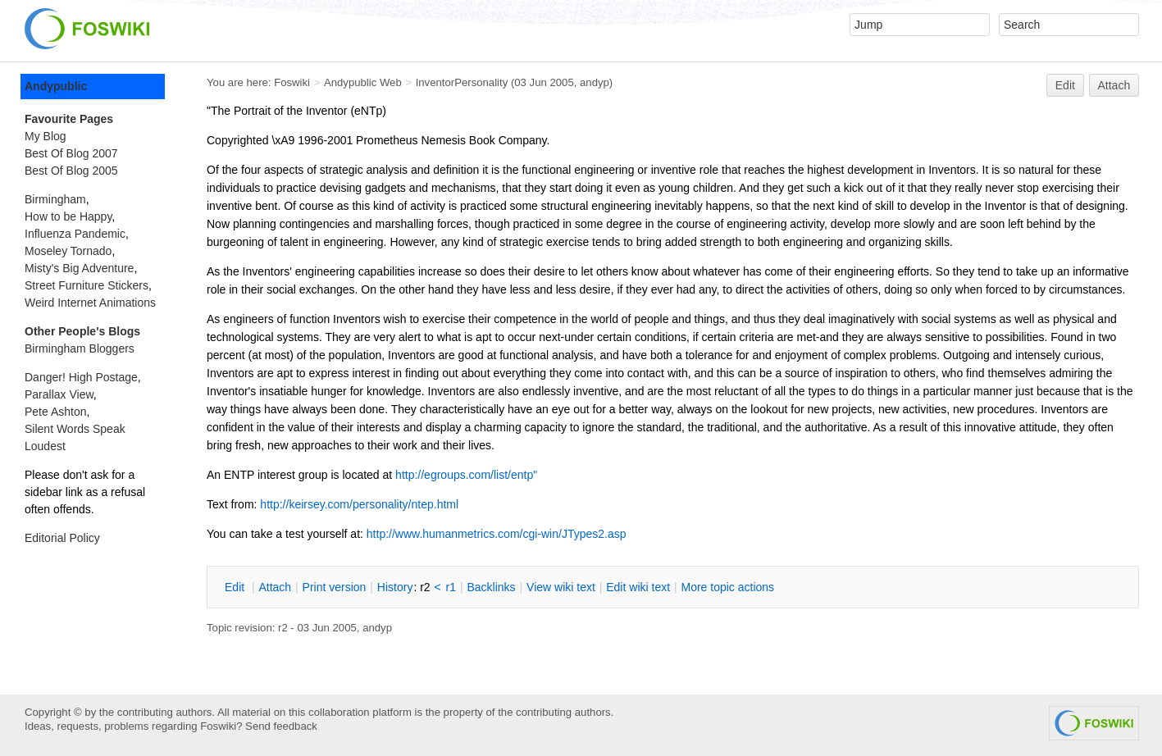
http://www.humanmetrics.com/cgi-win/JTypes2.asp (497, 533)
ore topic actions (727, 587)
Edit (1065, 85)
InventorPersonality (462, 82)
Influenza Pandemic (75, 233)
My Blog (45, 136)
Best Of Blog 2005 (71, 170)
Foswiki (292, 82)
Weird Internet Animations (90, 302)
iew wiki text (560, 587)
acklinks (491, 587)
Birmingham (55, 199)
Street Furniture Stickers (86, 285)
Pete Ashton (56, 411)
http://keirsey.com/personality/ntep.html (359, 504)
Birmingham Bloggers (79, 348)
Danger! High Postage (81, 377)
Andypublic (56, 86)
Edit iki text (638, 587)
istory (395, 587)
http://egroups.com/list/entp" (466, 474)
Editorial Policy (62, 537)
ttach (274, 587)
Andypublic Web (363, 82)
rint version (335, 587)
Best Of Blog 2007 (71, 153)
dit (236, 587)
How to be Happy (68, 216)
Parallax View (59, 394)
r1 (451, 587)
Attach (1114, 85)
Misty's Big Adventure (79, 268)
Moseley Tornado (68, 250)
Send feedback (281, 726)
